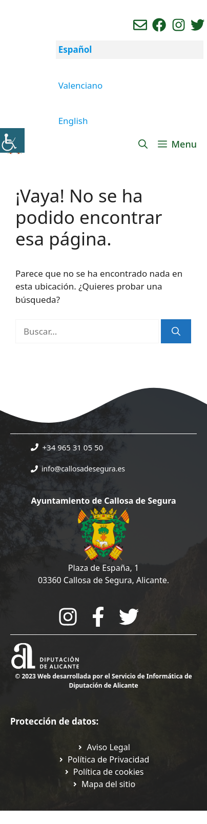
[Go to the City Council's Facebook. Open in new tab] (98, 617)
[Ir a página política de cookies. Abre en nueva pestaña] (104, 772)
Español (75, 49)
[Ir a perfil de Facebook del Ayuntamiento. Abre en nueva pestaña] (159, 25)
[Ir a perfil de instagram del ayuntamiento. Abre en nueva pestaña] (178, 25)
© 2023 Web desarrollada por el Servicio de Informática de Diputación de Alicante (103, 681)
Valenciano (80, 85)
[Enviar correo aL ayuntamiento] (140, 25)
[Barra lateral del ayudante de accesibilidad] (12, 140)
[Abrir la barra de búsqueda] (143, 144)
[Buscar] (176, 331)
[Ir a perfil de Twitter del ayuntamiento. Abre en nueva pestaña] (197, 25)
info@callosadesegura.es (83, 468)
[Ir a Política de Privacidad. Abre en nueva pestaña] (103, 747)
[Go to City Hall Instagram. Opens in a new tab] (68, 617)
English (73, 121)
